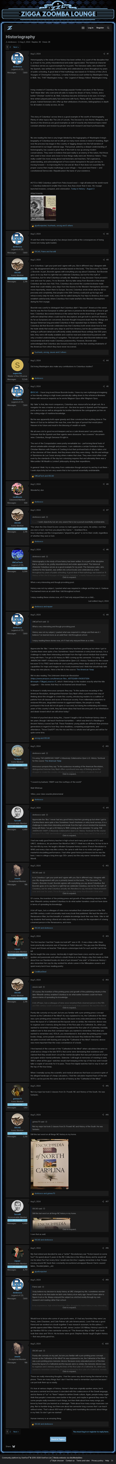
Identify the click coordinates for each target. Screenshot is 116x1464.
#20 (107, 1344)
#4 (107, 360)
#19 (107, 1280)
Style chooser (57, 1460)
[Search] (108, 28)
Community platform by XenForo (27, 1458)
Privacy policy (97, 1460)
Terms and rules (83, 1460)
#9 (107, 615)
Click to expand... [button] (70, 577)
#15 (107, 1086)
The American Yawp (85, 669)
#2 (107, 234)
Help (107, 1460)
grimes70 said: (38, 1122)
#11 (107, 808)
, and (45, 251)
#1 (108, 54)
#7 (107, 510)
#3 (107, 260)
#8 (107, 549)
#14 (107, 980)
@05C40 (34, 392)
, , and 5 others (54, 225)
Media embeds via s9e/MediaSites (68, 1458)
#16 (107, 1115)
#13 (107, 936)
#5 (107, 386)
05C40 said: (37, 873)
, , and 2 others (50, 352)
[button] (83, 28)
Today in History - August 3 (82, 189)
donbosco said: (38, 517)
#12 (107, 866)
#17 (107, 1201)
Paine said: (36, 1287)
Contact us (70, 1460)
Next (15, 47)
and (44, 476)
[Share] (104, 54)
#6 (107, 484)
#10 (107, 746)
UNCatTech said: (39, 622)
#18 (107, 1248)
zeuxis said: (37, 987)
